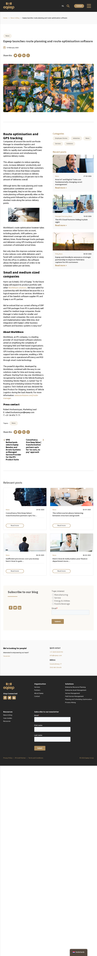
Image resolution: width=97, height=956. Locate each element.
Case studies (7, 718)
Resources (6, 721)
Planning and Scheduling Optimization (78, 699)
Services (58, 143)
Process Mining (70, 702)
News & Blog (14, 18)
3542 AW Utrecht (56, 667)
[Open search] (68, 5)
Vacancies (6, 656)
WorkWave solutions (17, 288)
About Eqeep (38, 693)
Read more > (61, 188)
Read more (15, 525)
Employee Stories (61, 138)
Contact (79, 6)
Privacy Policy (7, 758)
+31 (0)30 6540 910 (56, 652)
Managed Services (61, 216)
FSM (56, 251)
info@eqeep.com (56, 655)
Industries (76, 138)
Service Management (72, 693)
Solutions (69, 143)
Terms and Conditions (35, 758)
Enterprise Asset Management (75, 690)
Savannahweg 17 (56, 664)
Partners (37, 690)
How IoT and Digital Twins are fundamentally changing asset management (68, 182)
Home (5, 18)
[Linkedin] (24, 55)
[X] (15, 55)
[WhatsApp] (28, 55)
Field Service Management (74, 696)
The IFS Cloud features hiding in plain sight (73, 220)
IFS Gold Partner (20, 758)
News (7, 36)
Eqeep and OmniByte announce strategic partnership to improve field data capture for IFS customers (73, 257)
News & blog (7, 715)
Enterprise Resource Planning (75, 687)
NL (63, 6)
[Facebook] (19, 55)
